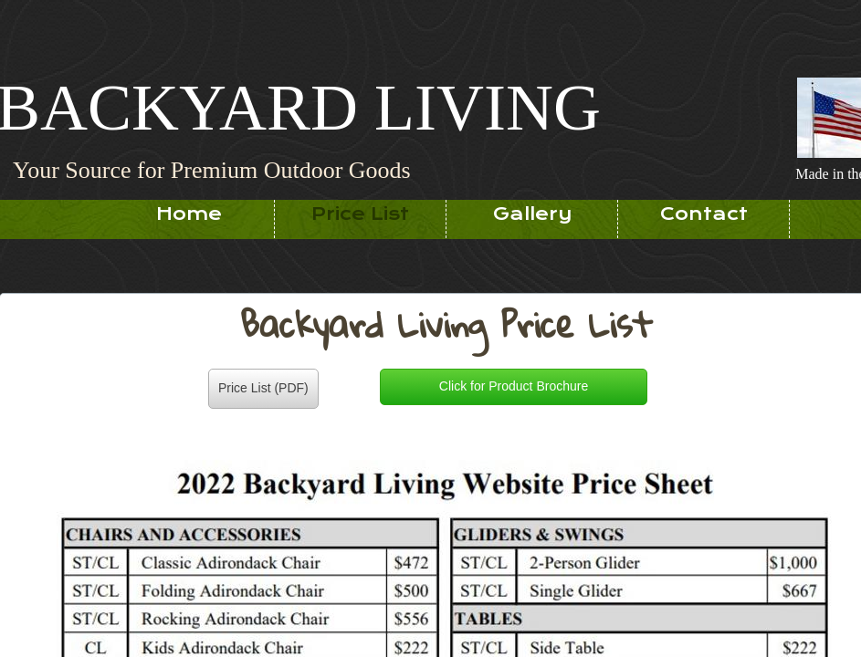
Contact (704, 213)
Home (189, 213)
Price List (360, 213)
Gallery (532, 213)
